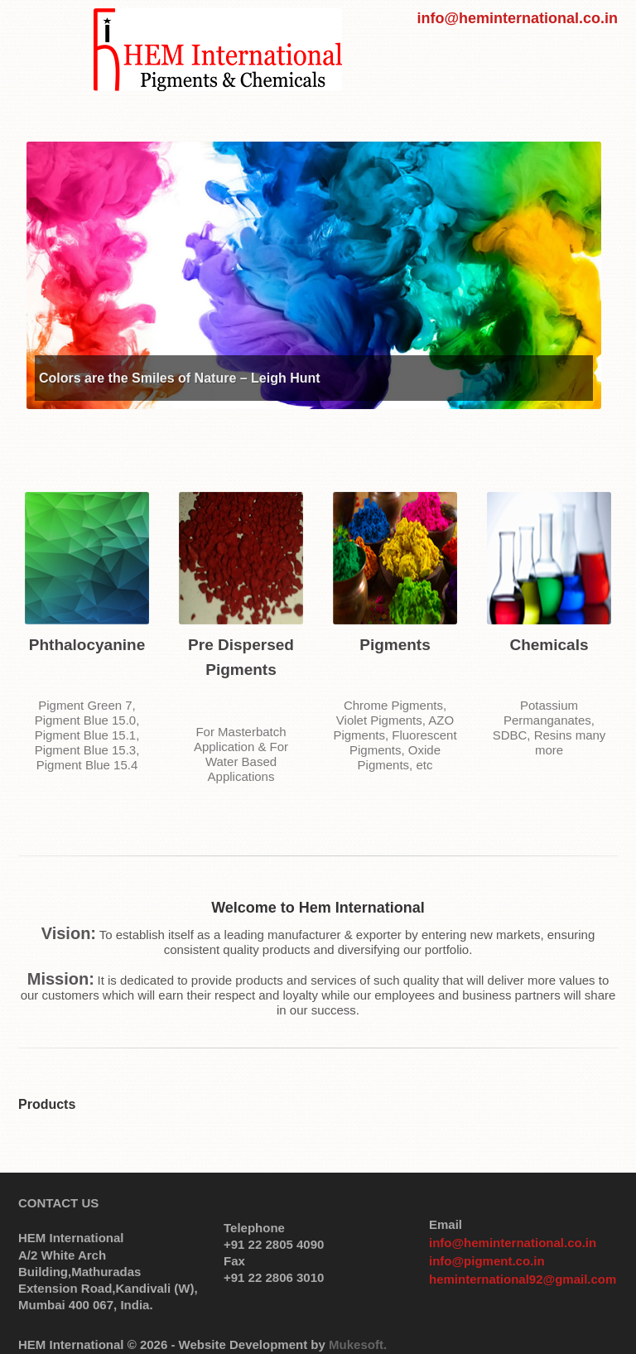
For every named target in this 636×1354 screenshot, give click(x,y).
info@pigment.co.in (487, 1261)
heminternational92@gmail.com (522, 1279)
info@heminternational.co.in (517, 18)
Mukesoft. (358, 1344)
